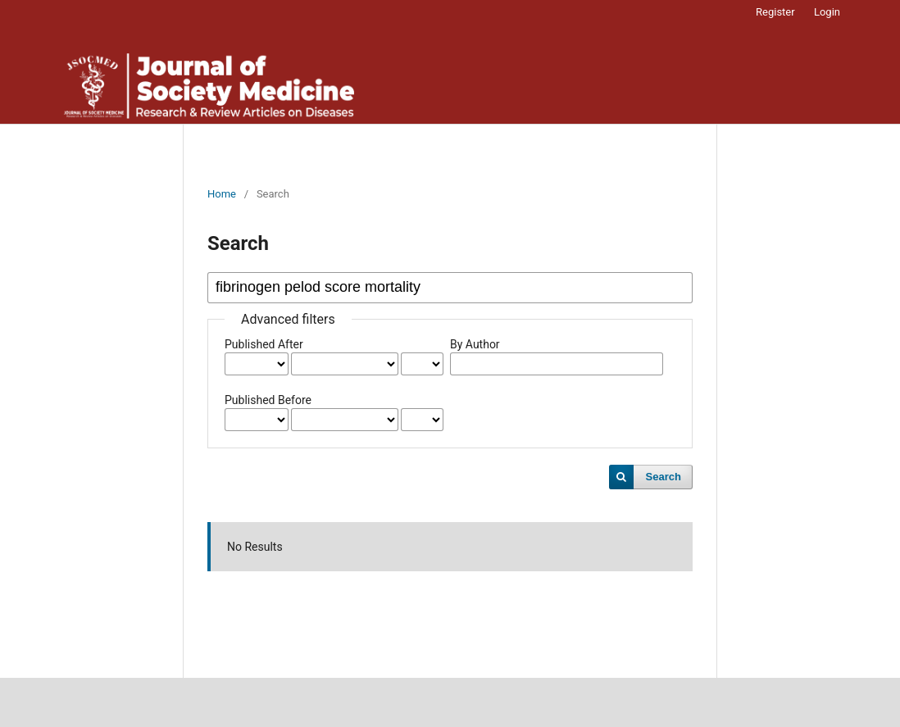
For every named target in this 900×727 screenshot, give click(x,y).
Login (827, 12)
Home (221, 194)
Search (663, 476)
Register (775, 12)
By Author (475, 344)
